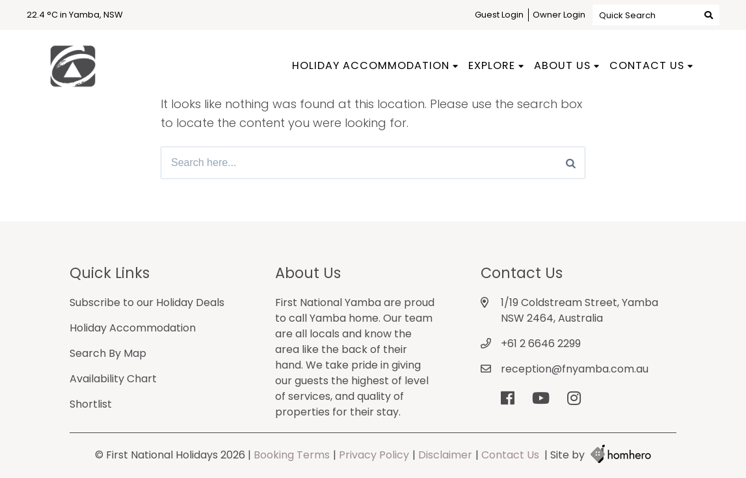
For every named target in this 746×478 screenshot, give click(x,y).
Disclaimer (445, 454)
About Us (562, 65)
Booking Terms (292, 454)
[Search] (570, 163)
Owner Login (559, 14)
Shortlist (91, 404)
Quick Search (656, 14)
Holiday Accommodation (370, 65)
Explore (491, 65)
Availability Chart (113, 378)
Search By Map (108, 353)
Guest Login (499, 14)
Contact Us (646, 65)
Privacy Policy (374, 454)
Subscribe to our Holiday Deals (147, 302)
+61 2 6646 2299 (541, 343)
